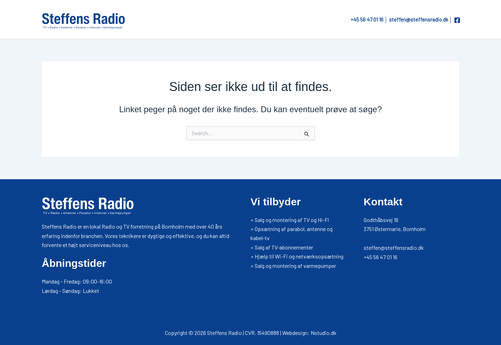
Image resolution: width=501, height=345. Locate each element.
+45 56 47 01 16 (367, 19)
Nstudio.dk (323, 332)
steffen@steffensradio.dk (418, 19)
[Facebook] (457, 20)
